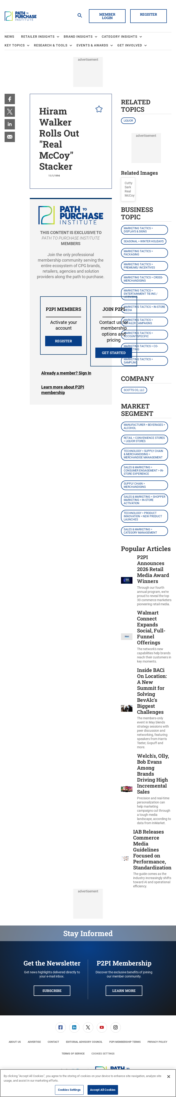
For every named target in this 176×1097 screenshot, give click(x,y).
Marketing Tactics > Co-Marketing (141, 348)
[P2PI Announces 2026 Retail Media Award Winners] (126, 580)
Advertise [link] (34, 1041)
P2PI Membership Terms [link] (125, 1041)
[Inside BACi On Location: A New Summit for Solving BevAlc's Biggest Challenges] (126, 708)
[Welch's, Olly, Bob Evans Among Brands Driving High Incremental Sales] (126, 789)
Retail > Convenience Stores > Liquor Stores (144, 439)
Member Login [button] (107, 16)
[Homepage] (20, 16)
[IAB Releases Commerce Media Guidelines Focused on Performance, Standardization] (125, 858)
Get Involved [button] (129, 45)
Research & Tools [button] (50, 45)
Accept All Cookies (103, 1089)
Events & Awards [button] (92, 45)
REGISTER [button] (63, 341)
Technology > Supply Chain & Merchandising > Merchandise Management (143, 454)
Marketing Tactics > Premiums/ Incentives (139, 266)
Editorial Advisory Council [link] (84, 1041)
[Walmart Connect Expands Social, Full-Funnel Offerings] (126, 636)
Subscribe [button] (52, 990)
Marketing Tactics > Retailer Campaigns (138, 321)
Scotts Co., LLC (134, 390)
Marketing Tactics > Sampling (138, 361)
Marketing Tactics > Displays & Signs (138, 230)
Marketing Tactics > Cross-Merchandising (143, 279)
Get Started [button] (114, 352)
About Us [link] (15, 1041)
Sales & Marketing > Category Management (140, 531)
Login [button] (66, 373)
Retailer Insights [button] (38, 36)
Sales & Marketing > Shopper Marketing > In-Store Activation (144, 500)
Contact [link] (53, 1041)
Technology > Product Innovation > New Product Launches (143, 516)
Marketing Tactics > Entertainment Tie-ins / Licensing (140, 294)
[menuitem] (13, 36)
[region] (88, 1083)
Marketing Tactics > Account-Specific (138, 334)
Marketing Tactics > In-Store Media (144, 308)
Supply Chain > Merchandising (135, 485)
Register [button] (148, 14)
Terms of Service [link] (73, 1053)
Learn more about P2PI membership (62, 390)
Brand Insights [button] (78, 36)
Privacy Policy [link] (157, 1041)
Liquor (128, 120)
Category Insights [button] (119, 36)
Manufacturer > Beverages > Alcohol (144, 426)
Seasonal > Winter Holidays (144, 241)
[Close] (169, 1076)
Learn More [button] (124, 990)
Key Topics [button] (15, 45)
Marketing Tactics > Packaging (138, 253)
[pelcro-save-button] (97, 110)
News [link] (9, 36)
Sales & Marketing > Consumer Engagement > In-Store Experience (144, 470)
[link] (10, 99)
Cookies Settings (103, 1053)
